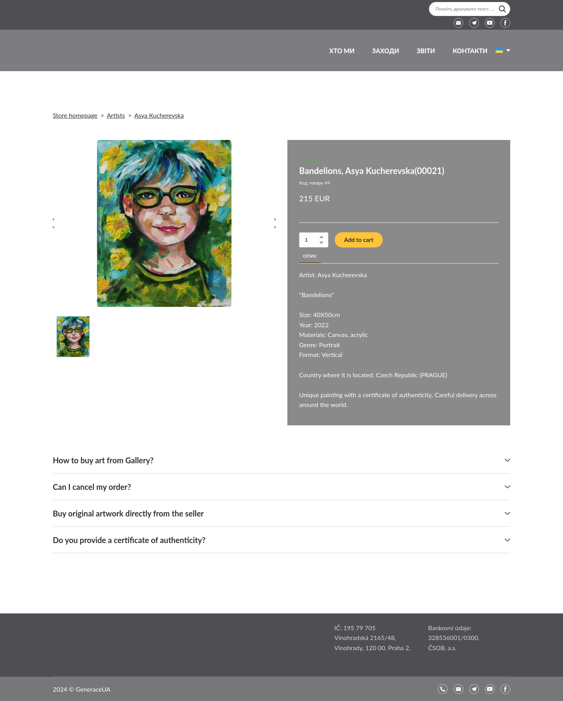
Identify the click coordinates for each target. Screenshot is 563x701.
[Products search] (469, 9)
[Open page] (499, 50)
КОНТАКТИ (470, 50)
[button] (502, 9)
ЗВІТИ (426, 50)
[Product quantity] (311, 240)
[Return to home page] (74, 50)
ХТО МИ (342, 50)
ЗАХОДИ (385, 50)
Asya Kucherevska (159, 115)
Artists (116, 115)
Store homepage (75, 115)
